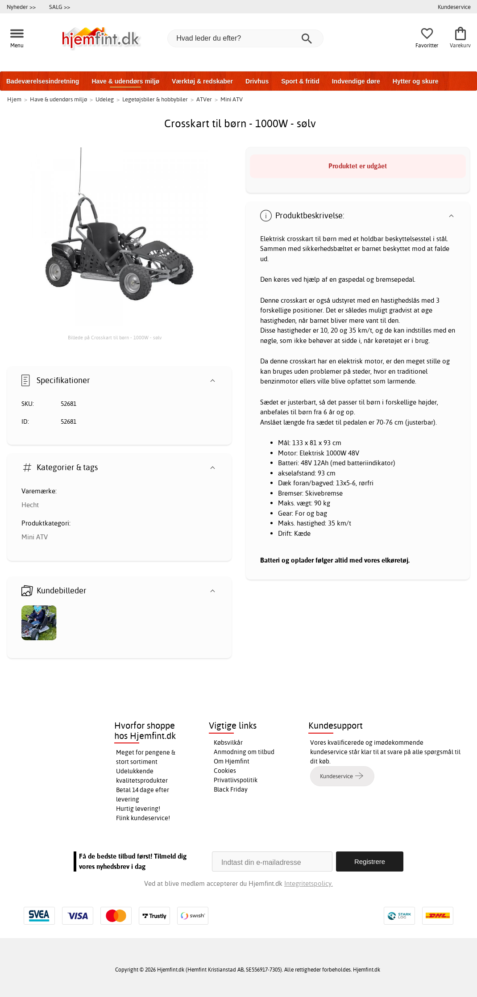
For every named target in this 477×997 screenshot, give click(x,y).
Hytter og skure (416, 81)
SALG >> (59, 6)
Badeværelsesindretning (42, 81)
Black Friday (231, 789)
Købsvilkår (228, 742)
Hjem (14, 99)
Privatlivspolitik (235, 780)
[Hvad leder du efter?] (245, 38)
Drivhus (257, 81)
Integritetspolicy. (308, 883)
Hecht (30, 505)
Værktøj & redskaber (202, 81)
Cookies (225, 771)
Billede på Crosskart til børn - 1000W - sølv (115, 337)
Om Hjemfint (231, 761)
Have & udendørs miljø (125, 81)
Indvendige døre (356, 81)
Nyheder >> (21, 6)
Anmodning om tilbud (244, 752)
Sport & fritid (300, 81)
